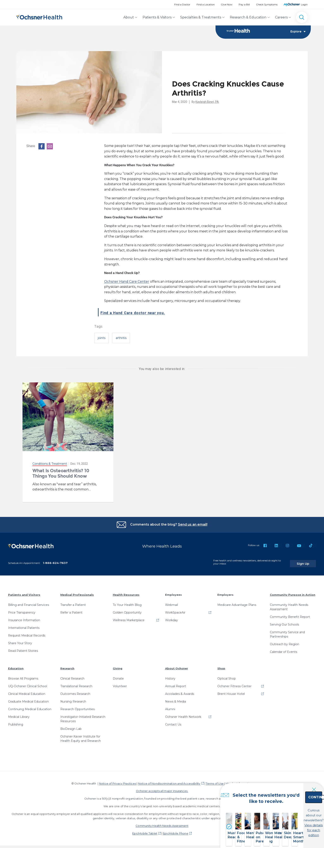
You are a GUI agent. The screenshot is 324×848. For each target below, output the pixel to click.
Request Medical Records (26, 632)
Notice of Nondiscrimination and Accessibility (169, 780)
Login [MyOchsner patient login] (304, 4)
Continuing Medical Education (29, 706)
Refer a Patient (71, 609)
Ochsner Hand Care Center (126, 282)
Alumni (170, 706)
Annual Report (175, 683)
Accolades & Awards (179, 691)
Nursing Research (73, 698)
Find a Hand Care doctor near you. (147, 312)
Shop (221, 665)
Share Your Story (20, 640)
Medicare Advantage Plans (236, 602)
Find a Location (206, 4)
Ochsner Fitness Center (234, 683)
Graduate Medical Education (28, 698)
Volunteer (120, 683)
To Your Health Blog (127, 602)
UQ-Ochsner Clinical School (27, 683)
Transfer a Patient (73, 602)
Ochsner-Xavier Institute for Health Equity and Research (80, 736)
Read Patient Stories (23, 648)
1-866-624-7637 (55, 560)
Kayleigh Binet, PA (207, 102)
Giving (117, 665)
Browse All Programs (23, 675)
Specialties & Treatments (200, 17)
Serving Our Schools (284, 621)
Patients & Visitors (157, 17)
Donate (118, 675)
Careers (281, 17)
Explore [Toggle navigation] (298, 32)
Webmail (171, 602)
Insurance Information (24, 617)
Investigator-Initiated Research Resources (82, 716)
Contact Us (173, 721)
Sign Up (308, 561)
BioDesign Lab (71, 726)
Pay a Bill (244, 4)
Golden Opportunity (127, 609)
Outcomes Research (75, 691)
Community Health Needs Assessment (289, 604)
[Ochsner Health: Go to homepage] (39, 16)
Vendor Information (239, 780)
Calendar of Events (283, 649)
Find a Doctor (182, 4)
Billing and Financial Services (28, 602)
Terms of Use (215, 780)
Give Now (226, 4)
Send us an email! (192, 525)
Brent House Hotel (231, 691)
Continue (291, 806)
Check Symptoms (267, 4)
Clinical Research (72, 675)
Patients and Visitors (24, 592)
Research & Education (248, 17)
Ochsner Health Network (183, 714)
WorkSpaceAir (175, 609)
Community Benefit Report (290, 614)
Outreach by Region (284, 641)
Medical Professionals (77, 592)
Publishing (15, 721)
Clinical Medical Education (26, 691)
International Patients (23, 625)
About (128, 17)
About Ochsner (176, 665)
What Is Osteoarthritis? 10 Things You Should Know (60, 473)
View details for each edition (291, 825)
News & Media (175, 698)
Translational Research (76, 683)
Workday (171, 617)
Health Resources (126, 592)
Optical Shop (226, 675)
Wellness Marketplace (128, 617)
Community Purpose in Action (292, 592)
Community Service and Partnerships (287, 631)
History (170, 675)
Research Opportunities (77, 706)
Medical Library (19, 714)
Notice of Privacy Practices (117, 780)
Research (67, 665)
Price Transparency (21, 609)
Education (16, 665)
